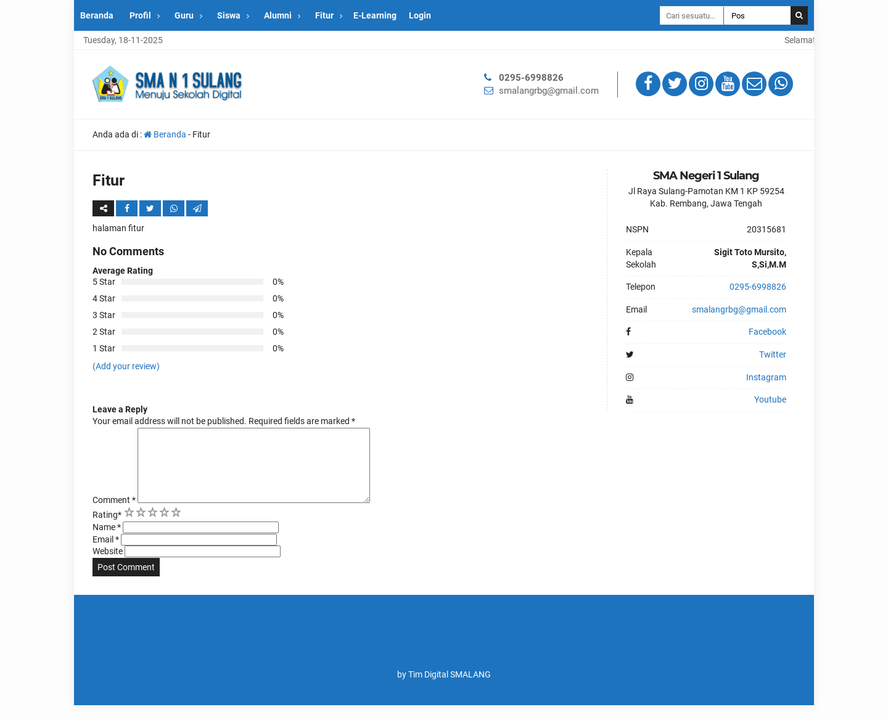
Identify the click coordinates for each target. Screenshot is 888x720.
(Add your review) (126, 366)
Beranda (96, 15)
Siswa (228, 15)
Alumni (278, 15)
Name (106, 542)
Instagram (766, 377)
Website (107, 566)
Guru (184, 15)
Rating (106, 529)
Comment (114, 515)
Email (105, 554)
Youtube (770, 399)
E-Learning (375, 15)
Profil (140, 15)
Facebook (767, 332)
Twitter (772, 354)
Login (420, 15)
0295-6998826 (531, 77)
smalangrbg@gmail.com (549, 90)
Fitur (324, 15)
